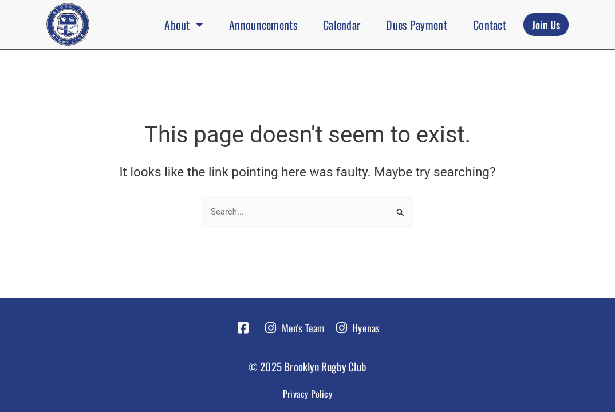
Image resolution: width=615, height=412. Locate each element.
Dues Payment (416, 24)
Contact (489, 24)
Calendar (341, 24)
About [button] (183, 24)
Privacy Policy (307, 394)
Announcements (263, 24)
